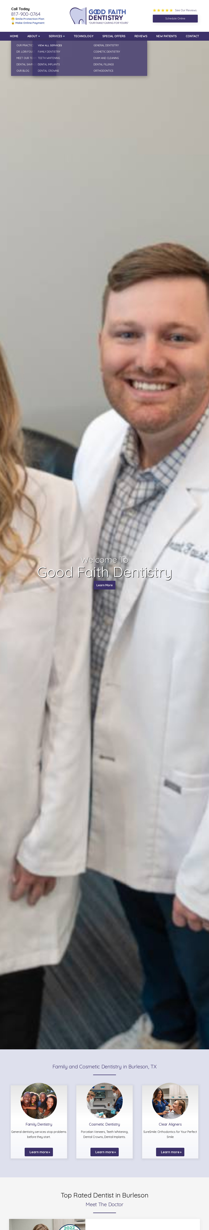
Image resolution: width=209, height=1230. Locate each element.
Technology (84, 36)
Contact (192, 36)
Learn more (39, 1152)
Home (14, 36)
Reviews (140, 36)
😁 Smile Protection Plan (27, 19)
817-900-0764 (25, 14)
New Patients (166, 36)
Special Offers (113, 36)
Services (55, 36)
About (32, 36)
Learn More (104, 586)
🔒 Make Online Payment (27, 23)
